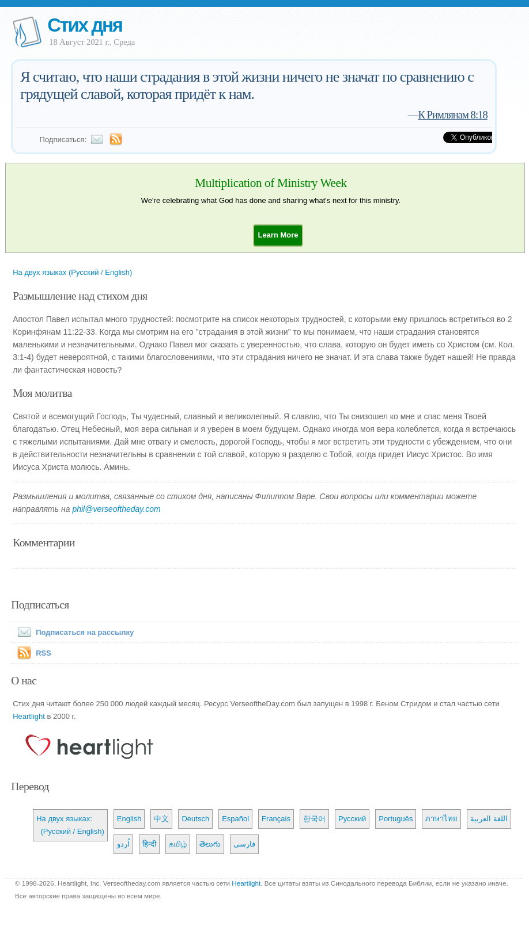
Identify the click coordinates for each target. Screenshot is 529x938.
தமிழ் (178, 844)
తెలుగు (210, 844)
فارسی (244, 844)
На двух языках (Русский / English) (72, 272)
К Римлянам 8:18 (452, 115)
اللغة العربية (489, 818)
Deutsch (195, 818)
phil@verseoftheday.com (116, 509)
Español (235, 818)
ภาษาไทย (441, 818)
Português (396, 818)
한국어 (314, 818)
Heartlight (29, 716)
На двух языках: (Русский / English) (70, 825)
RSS (43, 653)
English (129, 818)
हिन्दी (149, 844)
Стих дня (84, 25)
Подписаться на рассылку (73, 632)
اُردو (123, 844)
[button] (278, 235)
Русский (352, 818)
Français (276, 818)
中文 (161, 818)
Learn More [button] (278, 235)
